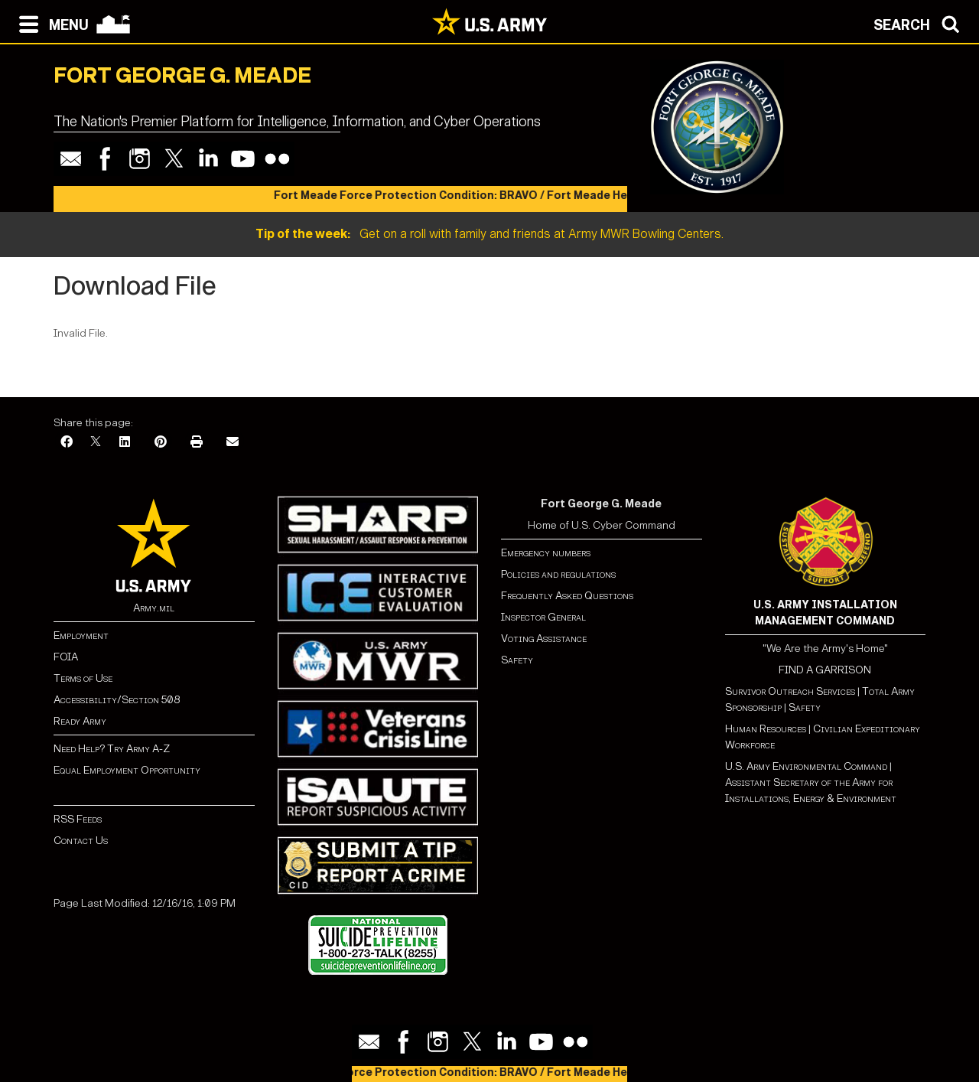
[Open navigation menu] (50, 23)
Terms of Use (83, 678)
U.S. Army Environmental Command (806, 766)
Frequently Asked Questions (567, 595)
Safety (517, 659)
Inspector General (543, 617)
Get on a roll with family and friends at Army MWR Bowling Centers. (489, 234)
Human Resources (765, 728)
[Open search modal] (920, 23)
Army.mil (153, 607)
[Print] (197, 442)
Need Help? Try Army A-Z (112, 748)
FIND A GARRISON (825, 669)
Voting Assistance (544, 638)
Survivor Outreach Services (790, 691)
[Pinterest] (161, 442)
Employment (81, 635)
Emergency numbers (545, 552)
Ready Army (80, 721)
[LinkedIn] (125, 442)
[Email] (233, 442)
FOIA (66, 656)
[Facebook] (67, 442)
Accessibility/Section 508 (117, 699)
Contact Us (81, 840)
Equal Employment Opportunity (127, 770)
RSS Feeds (78, 819)
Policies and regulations (558, 574)
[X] (95, 442)
